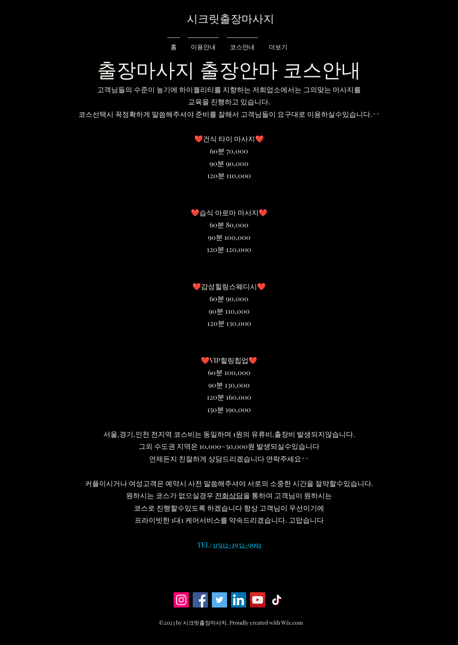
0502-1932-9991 (237, 544)
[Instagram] (181, 599)
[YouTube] (257, 599)
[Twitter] (219, 599)
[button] (413, 26)
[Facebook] (200, 599)
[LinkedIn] (238, 599)
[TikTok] (276, 599)
